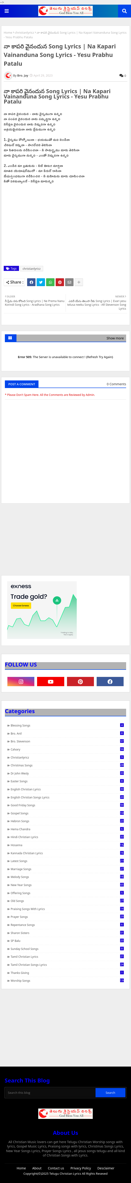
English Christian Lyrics (67, 789)
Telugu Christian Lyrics (65, 1173)
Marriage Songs (67, 869)
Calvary (67, 749)
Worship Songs (67, 980)
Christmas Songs (67, 765)
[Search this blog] (51, 1092)
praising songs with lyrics (67, 909)
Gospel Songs (67, 813)
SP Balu (67, 941)
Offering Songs (67, 893)
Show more (115, 338)
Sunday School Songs (67, 949)
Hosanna (67, 845)
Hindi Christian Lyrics (67, 837)
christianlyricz (24, 32)
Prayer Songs (67, 917)
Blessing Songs (67, 725)
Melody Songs (67, 877)
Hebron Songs (67, 821)
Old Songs (67, 901)
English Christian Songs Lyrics (67, 797)
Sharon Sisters (67, 933)
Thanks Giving (67, 973)
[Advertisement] (65, 541)
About (37, 1168)
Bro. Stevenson (67, 741)
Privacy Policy (80, 1168)
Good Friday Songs (67, 805)
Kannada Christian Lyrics (67, 853)
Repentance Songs (67, 925)
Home (8, 32)
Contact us (56, 1168)
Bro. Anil (67, 733)
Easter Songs (67, 781)
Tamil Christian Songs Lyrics (67, 965)
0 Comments (116, 384)
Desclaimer (105, 1168)
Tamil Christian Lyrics (67, 957)
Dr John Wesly (67, 773)
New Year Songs (67, 885)
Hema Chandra (67, 829)
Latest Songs (67, 861)
